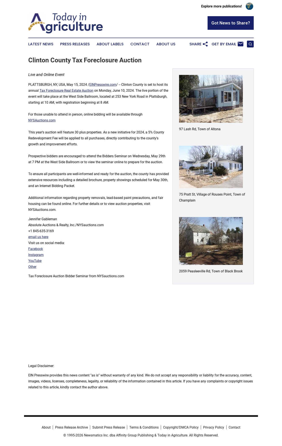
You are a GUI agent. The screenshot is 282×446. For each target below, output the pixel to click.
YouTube (34, 261)
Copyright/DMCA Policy (181, 427)
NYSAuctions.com (42, 120)
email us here (38, 237)
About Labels (110, 44)
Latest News (40, 44)
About (46, 427)
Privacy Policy (213, 427)
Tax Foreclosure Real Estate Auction (66, 91)
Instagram (36, 255)
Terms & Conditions (144, 427)
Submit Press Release (108, 427)
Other (32, 267)
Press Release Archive (71, 427)
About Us (165, 44)
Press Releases (75, 44)
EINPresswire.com (102, 85)
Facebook (35, 249)
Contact (140, 44)
